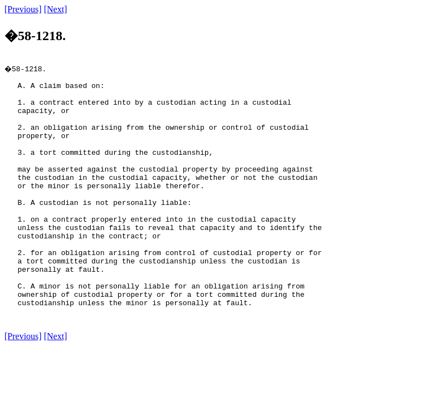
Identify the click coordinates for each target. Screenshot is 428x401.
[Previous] (23, 9)
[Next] (55, 9)
